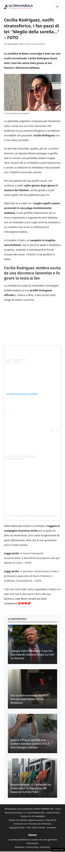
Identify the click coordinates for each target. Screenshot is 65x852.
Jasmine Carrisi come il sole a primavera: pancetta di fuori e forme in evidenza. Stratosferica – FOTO (31, 576)
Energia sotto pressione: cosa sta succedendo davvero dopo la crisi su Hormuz (32, 654)
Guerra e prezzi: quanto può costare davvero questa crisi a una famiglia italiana (30, 743)
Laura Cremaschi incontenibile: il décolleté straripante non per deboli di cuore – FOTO (32, 558)
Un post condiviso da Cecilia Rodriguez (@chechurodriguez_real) (32, 516)
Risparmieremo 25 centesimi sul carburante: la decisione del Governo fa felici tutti (31, 788)
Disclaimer (45, 847)
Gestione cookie (58, 850)
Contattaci (51, 827)
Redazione (20, 847)
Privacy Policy (32, 847)
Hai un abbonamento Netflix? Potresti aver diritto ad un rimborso (29, 699)
